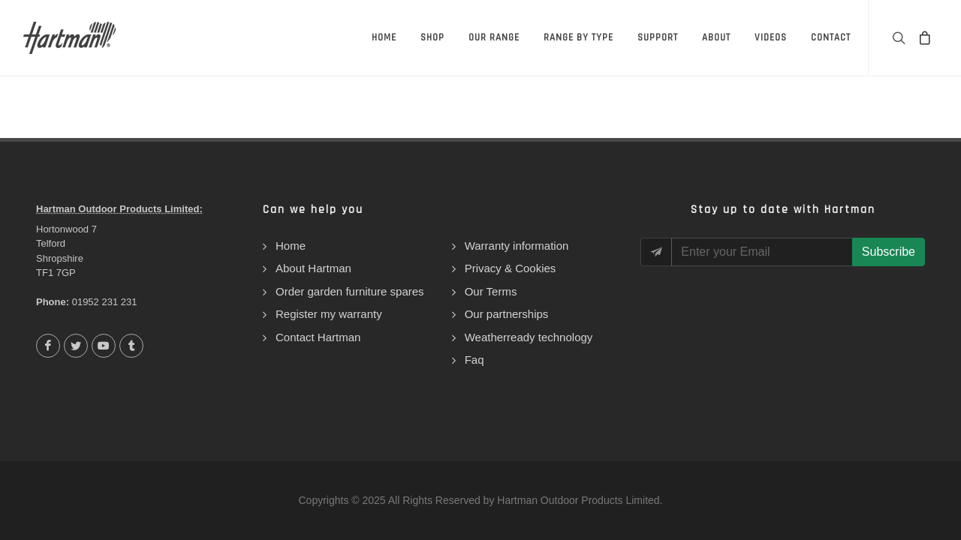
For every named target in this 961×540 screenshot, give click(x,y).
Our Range (494, 38)
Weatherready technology (529, 337)
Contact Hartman (318, 337)
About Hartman (313, 268)
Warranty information (517, 245)
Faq (474, 359)
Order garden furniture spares (350, 291)
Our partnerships (507, 314)
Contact (831, 38)
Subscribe (888, 251)
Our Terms (491, 291)
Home (384, 38)
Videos (771, 38)
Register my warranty (329, 314)
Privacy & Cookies (510, 268)
